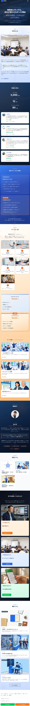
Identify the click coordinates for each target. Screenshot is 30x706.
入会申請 (4, 695)
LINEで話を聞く (7, 704)
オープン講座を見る (7, 565)
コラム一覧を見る (15, 686)
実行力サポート (20, 693)
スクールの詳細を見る (5, 79)
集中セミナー (6, 693)
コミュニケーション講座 (13, 693)
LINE (7, 695)
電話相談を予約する (7, 533)
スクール (2, 693)
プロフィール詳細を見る (15, 449)
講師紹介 (10, 695)
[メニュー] (28, 1)
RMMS (3, 1)
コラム (26, 693)
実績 (23, 693)
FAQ (1, 695)
